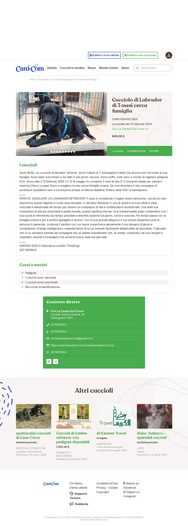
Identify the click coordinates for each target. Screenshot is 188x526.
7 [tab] (66, 152)
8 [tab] (68, 152)
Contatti (154, 151)
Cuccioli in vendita (72, 68)
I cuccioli (117, 151)
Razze (92, 68)
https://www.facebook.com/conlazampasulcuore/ (82, 345)
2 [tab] (51, 152)
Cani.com (30, 68)
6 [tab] (63, 152)
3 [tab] (54, 152)
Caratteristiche (136, 151)
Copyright (102, 492)
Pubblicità (79, 504)
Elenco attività (78, 487)
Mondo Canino (108, 68)
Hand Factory (101, 519)
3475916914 (59, 324)
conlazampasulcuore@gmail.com (72, 338)
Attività (52, 68)
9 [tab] (71, 152)
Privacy (101, 487)
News (125, 68)
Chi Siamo (76, 483)
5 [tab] (60, 152)
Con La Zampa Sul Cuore (128, 128)
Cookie (113, 487)
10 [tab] (74, 152)
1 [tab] (48, 152)
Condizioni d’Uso (107, 483)
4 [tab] (57, 152)
